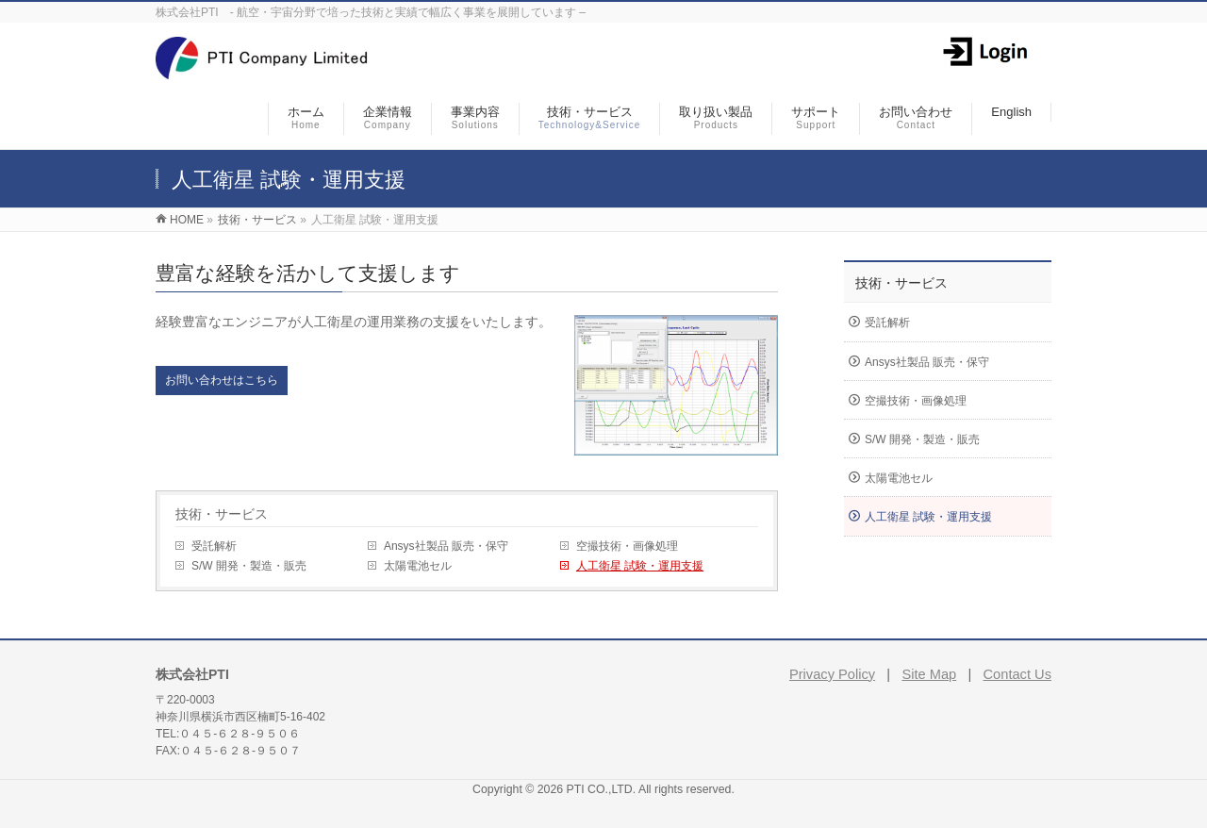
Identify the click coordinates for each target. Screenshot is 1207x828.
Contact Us (1018, 674)
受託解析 (214, 546)
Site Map (928, 674)
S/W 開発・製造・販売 (248, 565)
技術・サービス (221, 514)
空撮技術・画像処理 (627, 546)
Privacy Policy (832, 674)
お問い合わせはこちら (221, 380)
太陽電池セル (418, 565)
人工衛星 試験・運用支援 (639, 565)
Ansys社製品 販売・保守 (446, 546)
